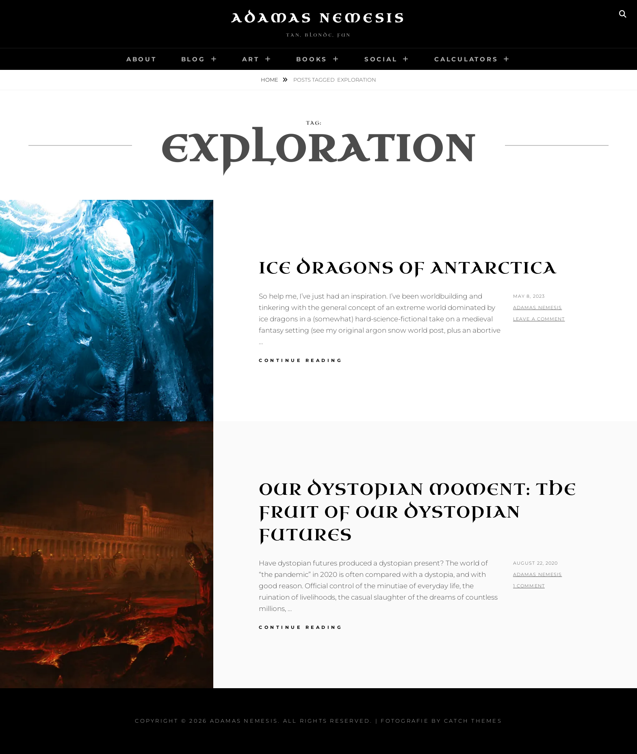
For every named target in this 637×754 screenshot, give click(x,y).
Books (311, 59)
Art (250, 59)
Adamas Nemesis (318, 18)
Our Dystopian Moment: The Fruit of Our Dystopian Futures (417, 512)
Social (381, 59)
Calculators (466, 59)
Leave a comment (539, 319)
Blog (193, 59)
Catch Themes (473, 720)
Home (270, 79)
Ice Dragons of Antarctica (408, 268)
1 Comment (529, 586)
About (141, 59)
